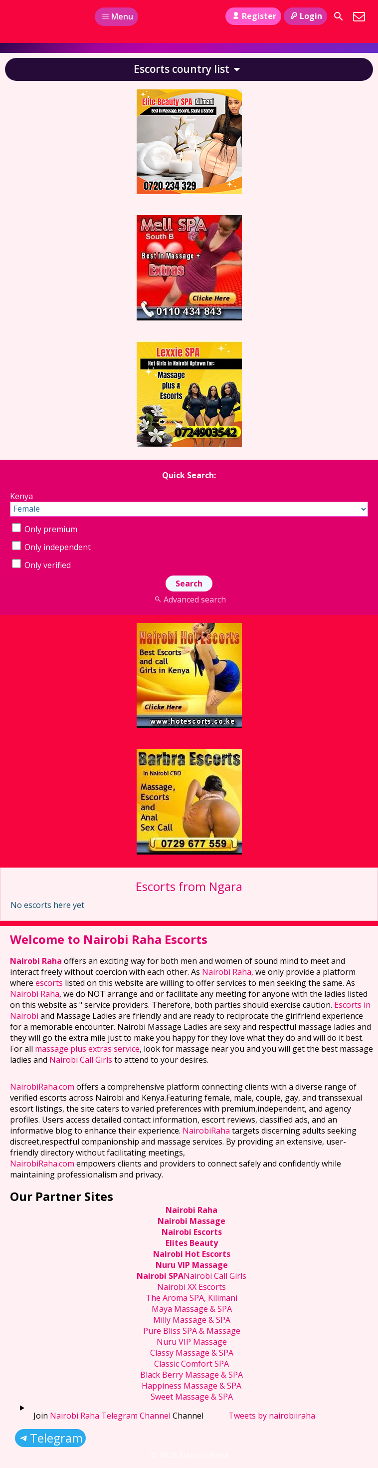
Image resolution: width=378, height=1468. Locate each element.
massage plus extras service (87, 1048)
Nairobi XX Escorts (191, 1286)
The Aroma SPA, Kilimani (191, 1297)
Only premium (44, 529)
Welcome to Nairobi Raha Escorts (108, 939)
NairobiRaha (206, 1130)
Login (305, 15)
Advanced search (188, 599)
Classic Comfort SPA (191, 1363)
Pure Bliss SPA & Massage (191, 1330)
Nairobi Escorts (192, 1231)
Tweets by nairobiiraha (271, 1415)
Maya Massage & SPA (192, 1308)
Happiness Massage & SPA (191, 1385)
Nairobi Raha (36, 960)
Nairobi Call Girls (80, 1059)
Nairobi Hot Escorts (191, 1253)
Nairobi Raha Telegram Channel (110, 1415)
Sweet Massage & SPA (192, 1396)
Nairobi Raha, (227, 971)
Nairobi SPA (160, 1275)
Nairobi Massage (191, 1220)
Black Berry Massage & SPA (191, 1374)
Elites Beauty (192, 1242)
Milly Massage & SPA (191, 1319)
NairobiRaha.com (42, 1086)
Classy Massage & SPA (191, 1352)
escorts (50, 982)
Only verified (41, 565)
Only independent (51, 547)
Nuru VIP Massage (192, 1264)
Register (253, 15)
